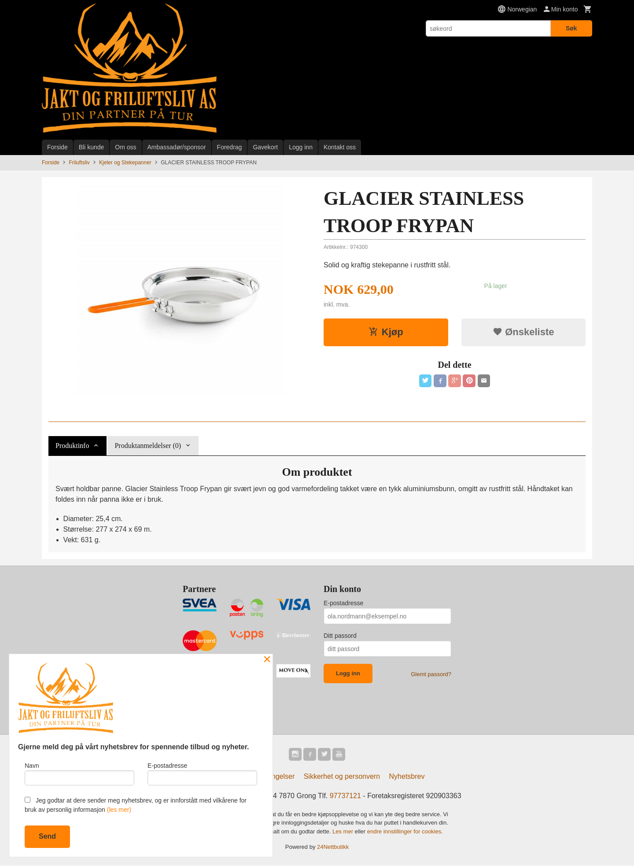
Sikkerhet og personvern (342, 777)
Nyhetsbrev (407, 777)
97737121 (345, 797)
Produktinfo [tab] (72, 445)
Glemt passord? (431, 674)
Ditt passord (340, 635)
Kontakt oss (340, 147)
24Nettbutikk (333, 848)
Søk (571, 28)
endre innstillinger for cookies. (405, 832)
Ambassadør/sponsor (176, 147)
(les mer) (119, 809)
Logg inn (301, 147)
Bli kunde (91, 147)
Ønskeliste (523, 331)
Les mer (343, 832)
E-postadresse (343, 603)
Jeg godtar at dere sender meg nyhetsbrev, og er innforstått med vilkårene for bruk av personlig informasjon (136, 805)
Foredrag (229, 147)
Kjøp (386, 331)
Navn (79, 772)
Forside (57, 147)
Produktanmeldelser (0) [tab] (147, 445)
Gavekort (265, 147)
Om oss (125, 147)
